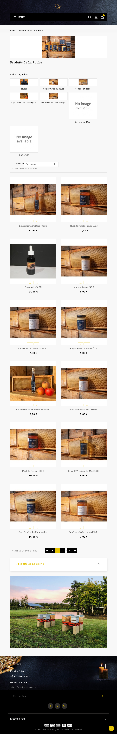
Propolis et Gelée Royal (54, 102)
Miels (24, 88)
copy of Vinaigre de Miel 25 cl (83, 471)
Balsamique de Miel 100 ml (33, 226)
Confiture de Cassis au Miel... (33, 348)
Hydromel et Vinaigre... (24, 102)
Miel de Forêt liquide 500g (83, 226)
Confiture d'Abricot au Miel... (84, 409)
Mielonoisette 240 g (84, 287)
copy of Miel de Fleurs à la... (83, 348)
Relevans (41, 164)
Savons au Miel (83, 122)
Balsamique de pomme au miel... (33, 409)
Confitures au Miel (53, 88)
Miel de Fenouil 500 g (33, 471)
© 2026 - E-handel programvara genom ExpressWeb (58, 729)
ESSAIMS (24, 155)
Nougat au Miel (83, 88)
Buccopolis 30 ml (33, 287)
